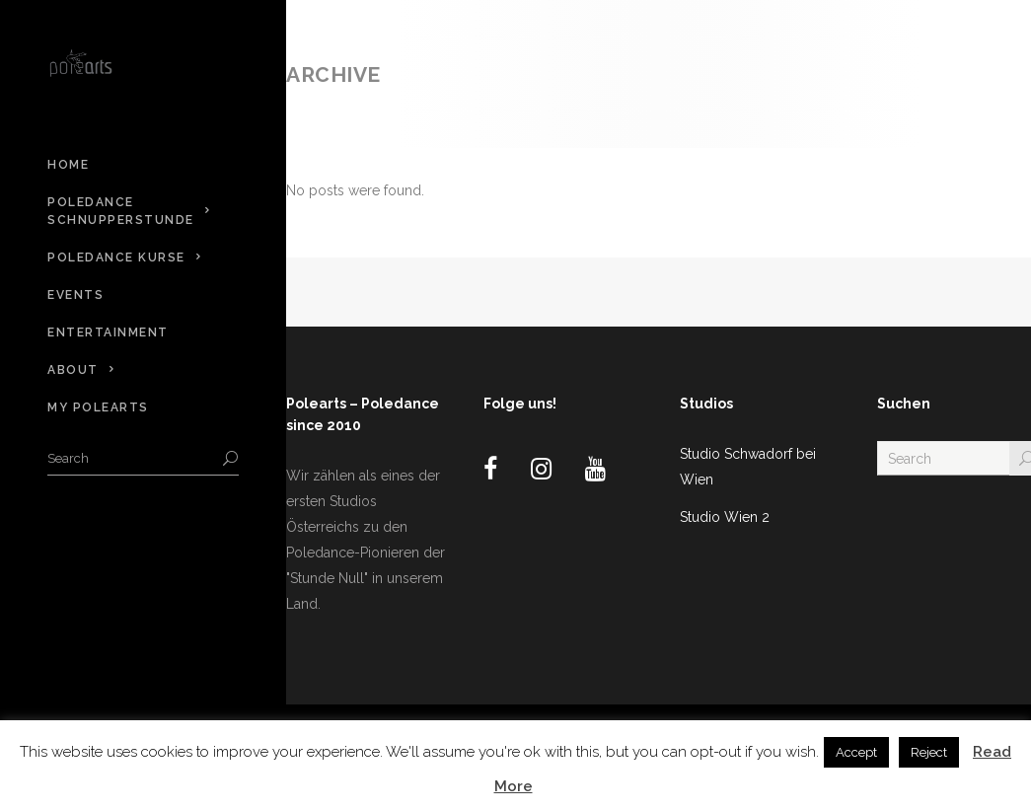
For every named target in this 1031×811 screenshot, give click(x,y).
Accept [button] (856, 752)
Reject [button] (929, 752)
